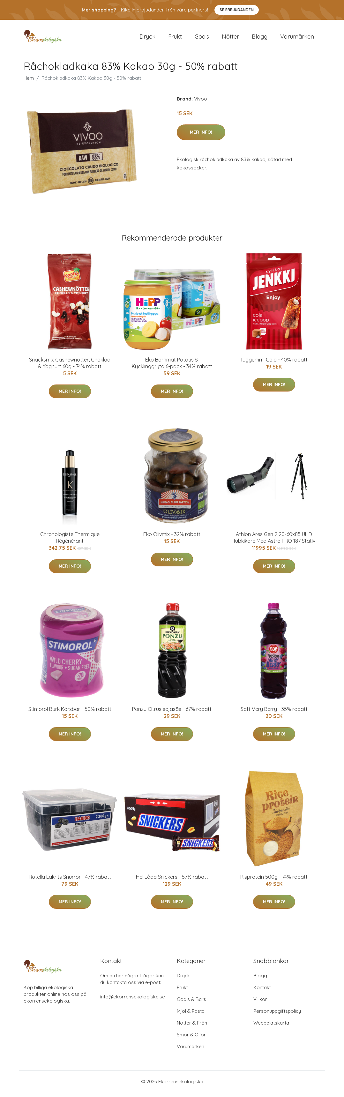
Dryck (147, 38)
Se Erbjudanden (237, 9)
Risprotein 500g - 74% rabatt (274, 881)
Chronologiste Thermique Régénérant (70, 541)
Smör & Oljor (191, 1039)
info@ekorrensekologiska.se (132, 1001)
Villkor (260, 1004)
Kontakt (262, 992)
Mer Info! (201, 136)
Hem (29, 82)
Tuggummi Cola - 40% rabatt (274, 364)
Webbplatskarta (271, 1027)
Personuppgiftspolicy (277, 1015)
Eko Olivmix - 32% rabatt (171, 538)
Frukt (175, 38)
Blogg (259, 38)
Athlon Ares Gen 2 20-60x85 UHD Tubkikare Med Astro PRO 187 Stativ (274, 541)
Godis (202, 38)
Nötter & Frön (192, 1027)
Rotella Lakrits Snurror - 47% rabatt (70, 881)
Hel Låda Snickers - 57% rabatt (172, 881)
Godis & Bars (191, 1004)
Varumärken (297, 38)
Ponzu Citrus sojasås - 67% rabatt (172, 713)
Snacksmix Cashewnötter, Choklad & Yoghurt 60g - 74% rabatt (69, 367)
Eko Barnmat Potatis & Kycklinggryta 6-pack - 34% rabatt (172, 367)
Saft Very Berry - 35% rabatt (274, 713)
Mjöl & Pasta (191, 1015)
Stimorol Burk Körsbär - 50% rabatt (69, 713)
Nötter (230, 38)
